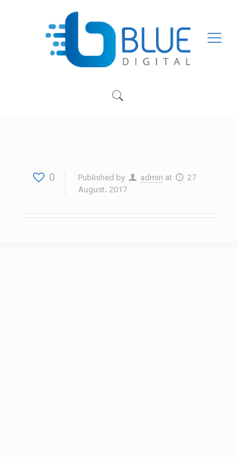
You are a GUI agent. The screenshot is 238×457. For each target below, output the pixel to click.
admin (151, 177)
